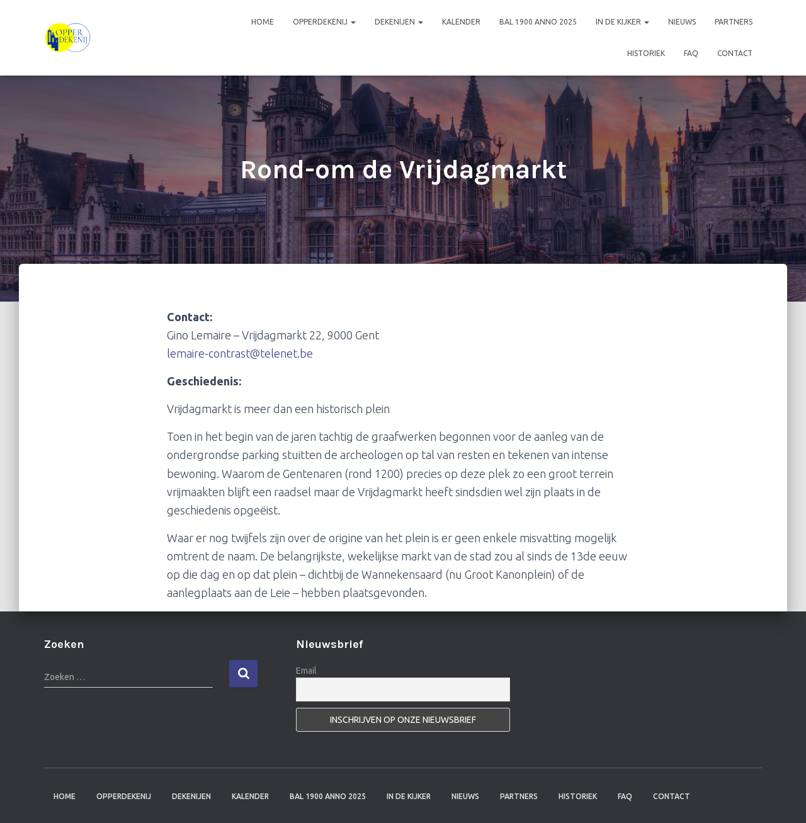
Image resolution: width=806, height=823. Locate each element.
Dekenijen (399, 22)
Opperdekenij (324, 22)
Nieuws (682, 22)
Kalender (461, 22)
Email (306, 671)
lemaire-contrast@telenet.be (240, 353)
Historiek (646, 53)
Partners (733, 22)
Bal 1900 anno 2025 (538, 22)
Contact (734, 53)
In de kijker (622, 22)
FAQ (691, 53)
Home (262, 22)
